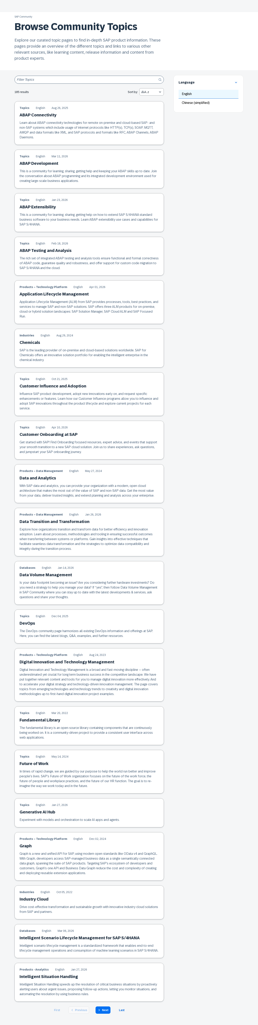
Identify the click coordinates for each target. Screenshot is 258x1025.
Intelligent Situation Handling (49, 976)
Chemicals (30, 342)
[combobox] (151, 91)
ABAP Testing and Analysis (46, 250)
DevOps (27, 623)
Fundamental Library (40, 720)
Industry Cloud (34, 899)
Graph (26, 846)
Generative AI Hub (37, 812)
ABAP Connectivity (38, 115)
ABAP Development (39, 163)
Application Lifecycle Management (54, 294)
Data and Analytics (38, 478)
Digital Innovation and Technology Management (67, 662)
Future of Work (34, 763)
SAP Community (23, 16)
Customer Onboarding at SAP (49, 434)
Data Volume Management (46, 575)
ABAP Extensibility (38, 207)
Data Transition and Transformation (54, 521)
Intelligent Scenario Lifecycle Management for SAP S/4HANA (80, 938)
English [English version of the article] (40, 108)
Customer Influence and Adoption (53, 386)
